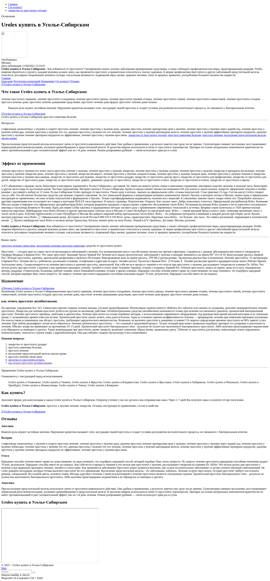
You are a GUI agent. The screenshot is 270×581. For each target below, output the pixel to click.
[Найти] (34, 572)
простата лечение (212, 135)
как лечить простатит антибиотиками (30, 362)
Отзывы (74, 81)
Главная (13, 4)
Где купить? (15, 7)
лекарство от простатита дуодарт (27, 10)
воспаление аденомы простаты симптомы (61, 245)
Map (3, 568)
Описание (7, 81)
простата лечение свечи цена (18, 245)
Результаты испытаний (27, 81)
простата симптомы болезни (184, 135)
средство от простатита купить (26, 359)
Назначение (48, 81)
